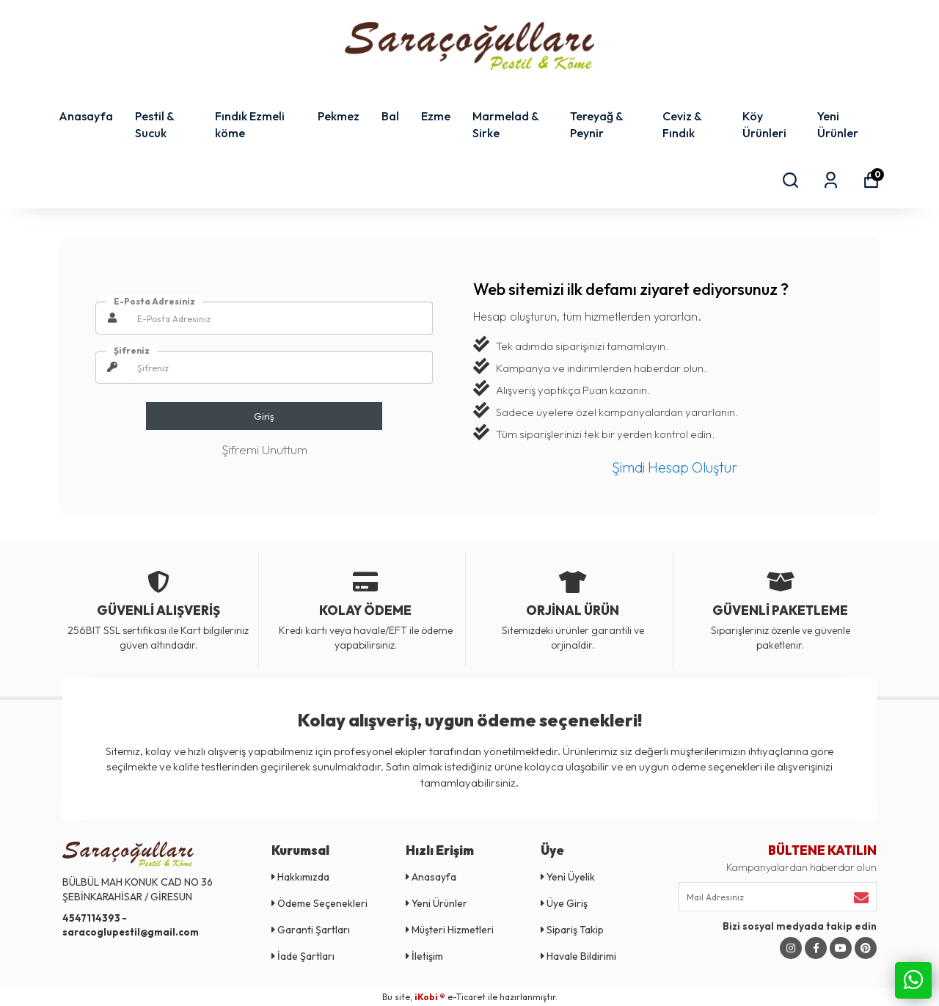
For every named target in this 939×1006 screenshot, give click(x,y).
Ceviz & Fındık (681, 124)
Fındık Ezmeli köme (250, 124)
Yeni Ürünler (837, 124)
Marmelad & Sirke (505, 124)
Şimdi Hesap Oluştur (675, 467)
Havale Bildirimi (578, 956)
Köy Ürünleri (764, 124)
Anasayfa (86, 116)
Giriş (264, 416)
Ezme (435, 116)
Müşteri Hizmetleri (450, 929)
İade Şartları (303, 956)
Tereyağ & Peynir (596, 124)
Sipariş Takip (572, 929)
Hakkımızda (300, 876)
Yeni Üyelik (568, 876)
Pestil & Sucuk (154, 124)
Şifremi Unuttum (264, 449)
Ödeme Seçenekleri (319, 903)
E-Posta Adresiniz (154, 301)
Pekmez (338, 116)
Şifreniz (132, 350)
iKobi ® (429, 996)
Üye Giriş (564, 903)
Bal (390, 116)
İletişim (424, 956)
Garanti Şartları (310, 929)
